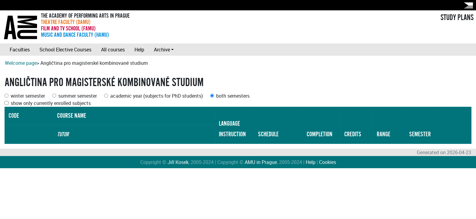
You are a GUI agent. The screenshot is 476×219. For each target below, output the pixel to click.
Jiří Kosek (178, 162)
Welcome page (21, 63)
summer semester (77, 95)
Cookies (327, 162)
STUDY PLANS (457, 17)
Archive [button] (162, 49)
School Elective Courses (65, 49)
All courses (113, 49)
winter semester (28, 95)
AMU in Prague (261, 162)
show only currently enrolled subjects (51, 103)
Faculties (20, 49)
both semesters (233, 95)
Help (139, 49)
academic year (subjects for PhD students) (156, 95)
